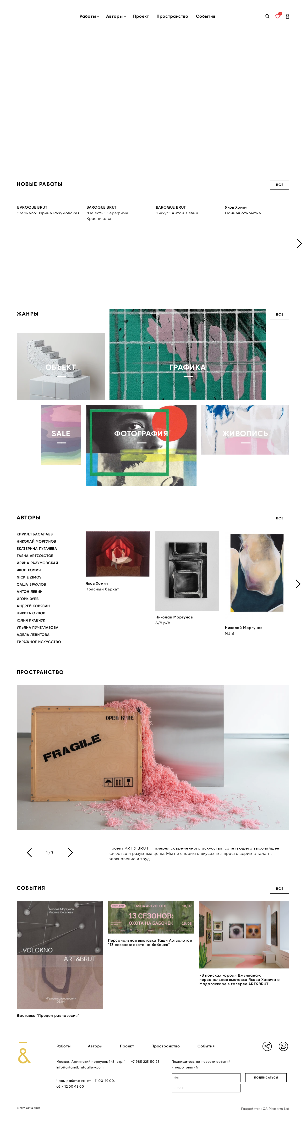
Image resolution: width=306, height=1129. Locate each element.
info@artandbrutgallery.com (80, 1067)
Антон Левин (30, 592)
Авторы (95, 1046)
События (205, 16)
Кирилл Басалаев (35, 534)
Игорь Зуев (28, 599)
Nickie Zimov (29, 577)
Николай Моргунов (36, 541)
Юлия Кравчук (31, 620)
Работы (63, 1046)
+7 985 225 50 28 (145, 1061)
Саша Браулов (31, 584)
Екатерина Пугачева (37, 548)
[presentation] (299, 243)
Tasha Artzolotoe (35, 556)
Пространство (172, 16)
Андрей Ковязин (33, 606)
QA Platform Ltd (276, 1109)
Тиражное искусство (39, 642)
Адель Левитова (33, 635)
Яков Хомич (29, 570)
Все (279, 185)
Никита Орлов (31, 613)
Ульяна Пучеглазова (38, 627)
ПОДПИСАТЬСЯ (266, 1077)
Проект (141, 16)
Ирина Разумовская (37, 563)
